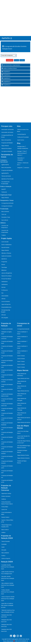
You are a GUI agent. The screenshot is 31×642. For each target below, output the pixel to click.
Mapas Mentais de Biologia (21, 382)
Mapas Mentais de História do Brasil (23, 419)
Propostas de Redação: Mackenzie (7, 424)
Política (3, 556)
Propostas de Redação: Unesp (7, 376)
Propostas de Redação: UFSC (7, 457)
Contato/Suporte (21, 134)
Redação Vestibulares (22, 148)
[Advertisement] (15, 16)
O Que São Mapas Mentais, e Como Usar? (23, 442)
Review (3, 264)
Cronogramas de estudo (23, 329)
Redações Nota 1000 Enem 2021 (6, 621)
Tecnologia (4, 267)
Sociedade (3, 544)
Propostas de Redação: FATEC (7, 419)
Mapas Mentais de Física (23, 378)
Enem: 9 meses (21, 356)
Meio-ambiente (5, 553)
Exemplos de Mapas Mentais (22, 451)
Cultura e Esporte (5, 558)
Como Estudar (5, 242)
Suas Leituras (4, 220)
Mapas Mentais (5, 146)
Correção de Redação (6, 151)
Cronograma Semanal (6, 206)
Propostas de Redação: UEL (7, 438)
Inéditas (3, 532)
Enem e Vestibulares (6, 245)
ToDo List (3, 214)
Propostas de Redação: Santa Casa (7, 405)
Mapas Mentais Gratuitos (23, 458)
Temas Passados (5, 541)
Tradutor (3, 235)
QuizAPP (3, 189)
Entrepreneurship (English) (5, 311)
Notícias (3, 287)
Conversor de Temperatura (4, 227)
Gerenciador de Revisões (7, 129)
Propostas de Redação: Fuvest (7, 352)
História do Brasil (21, 153)
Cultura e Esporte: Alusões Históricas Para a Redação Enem (7, 599)
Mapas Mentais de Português (21, 399)
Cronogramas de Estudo (7, 203)
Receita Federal (5, 517)
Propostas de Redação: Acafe (7, 385)
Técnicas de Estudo (6, 176)
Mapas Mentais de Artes (23, 391)
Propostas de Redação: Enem (7, 342)
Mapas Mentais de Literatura (21, 395)
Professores (4, 290)
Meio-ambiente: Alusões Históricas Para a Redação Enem (7, 585)
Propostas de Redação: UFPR (7, 448)
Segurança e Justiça (6, 493)
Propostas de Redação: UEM (7, 433)
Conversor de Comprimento (4, 231)
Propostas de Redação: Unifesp (7, 409)
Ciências (3, 299)
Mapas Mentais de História (23, 422)
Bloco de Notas (5, 212)
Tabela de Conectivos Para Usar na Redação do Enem (8, 611)
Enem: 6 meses (21, 364)
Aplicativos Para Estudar (7, 179)
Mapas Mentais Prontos (23, 455)
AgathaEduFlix (5, 173)
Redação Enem (21, 146)
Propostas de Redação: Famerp (7, 400)
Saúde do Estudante (6, 256)
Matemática (20, 158)
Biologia (19, 151)
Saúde (2, 547)
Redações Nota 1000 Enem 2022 (6, 625)
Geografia (19, 168)
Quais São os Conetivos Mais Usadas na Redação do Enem (7, 605)
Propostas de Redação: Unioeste (7, 452)
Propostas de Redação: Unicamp (7, 381)
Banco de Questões (6, 140)
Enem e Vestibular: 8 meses (22, 338)
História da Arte (22, 164)
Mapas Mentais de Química (21, 387)
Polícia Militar (4, 507)
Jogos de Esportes (6, 304)
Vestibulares (4, 282)
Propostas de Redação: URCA (7, 414)
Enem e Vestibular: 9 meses (22, 333)
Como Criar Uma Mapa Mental (22, 432)
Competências (10, 60)
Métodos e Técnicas (6, 253)
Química (19, 163)
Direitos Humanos (5, 496)
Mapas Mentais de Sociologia (21, 409)
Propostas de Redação (7, 143)
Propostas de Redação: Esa (7, 347)
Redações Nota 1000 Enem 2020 (6, 616)
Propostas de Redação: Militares (7, 361)
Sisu (2, 293)
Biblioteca (3, 270)
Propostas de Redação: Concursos (7, 338)
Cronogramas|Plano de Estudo (7, 136)
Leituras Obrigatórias (6, 273)
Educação (3, 550)
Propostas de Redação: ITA (7, 357)
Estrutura (16, 60)
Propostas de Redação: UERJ (7, 366)
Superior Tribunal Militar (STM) (7, 521)
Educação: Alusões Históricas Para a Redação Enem (7, 578)
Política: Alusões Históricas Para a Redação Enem (7, 592)
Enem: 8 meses (21, 359)
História (19, 155)
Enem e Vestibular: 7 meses (22, 342)
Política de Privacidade (23, 137)
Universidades (4, 296)
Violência (3, 499)
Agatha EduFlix (5, 165)
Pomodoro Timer (5, 217)
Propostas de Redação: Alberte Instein (7, 395)
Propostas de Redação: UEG (7, 429)
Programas (4, 262)
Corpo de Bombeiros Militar (6, 513)
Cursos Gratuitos (5, 301)
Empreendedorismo (6, 307)
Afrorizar (3, 315)
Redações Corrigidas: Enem (6, 333)
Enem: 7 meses (21, 361)
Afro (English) (4, 318)
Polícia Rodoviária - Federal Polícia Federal (7, 503)
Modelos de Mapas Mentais (21, 462)
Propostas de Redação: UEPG (7, 443)
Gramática (22, 60)
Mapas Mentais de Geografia (21, 414)
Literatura (26, 168)
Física (24, 151)
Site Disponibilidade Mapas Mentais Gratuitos (23, 447)
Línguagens (20, 160)
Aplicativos (4, 259)
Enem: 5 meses (21, 367)
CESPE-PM (4, 510)
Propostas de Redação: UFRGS (7, 371)
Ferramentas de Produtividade (5, 183)
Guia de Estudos (5, 247)
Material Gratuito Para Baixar (23, 130)
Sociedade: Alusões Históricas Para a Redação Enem (7, 567)
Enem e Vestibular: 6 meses (22, 347)
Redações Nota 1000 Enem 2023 (6, 630)
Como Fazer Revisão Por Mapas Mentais (23, 437)
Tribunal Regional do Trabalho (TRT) (6, 526)
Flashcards (4, 192)
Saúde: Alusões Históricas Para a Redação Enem (7, 573)
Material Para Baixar (6, 148)
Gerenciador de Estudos (7, 132)
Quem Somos (20, 140)
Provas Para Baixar (6, 279)
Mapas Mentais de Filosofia (21, 404)
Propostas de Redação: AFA (7, 390)
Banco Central (4, 530)
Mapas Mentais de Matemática (21, 375)
